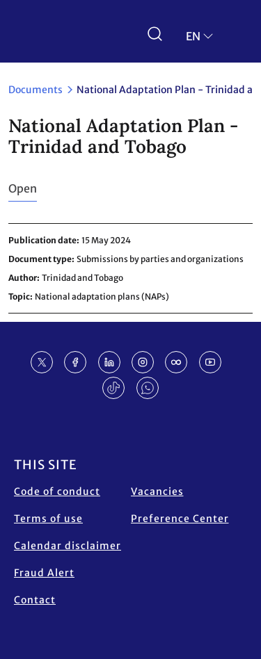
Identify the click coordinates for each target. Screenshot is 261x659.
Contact (35, 600)
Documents (35, 89)
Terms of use (48, 518)
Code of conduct (57, 491)
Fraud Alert (44, 573)
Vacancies (157, 491)
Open (22, 188)
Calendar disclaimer (67, 545)
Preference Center (180, 518)
